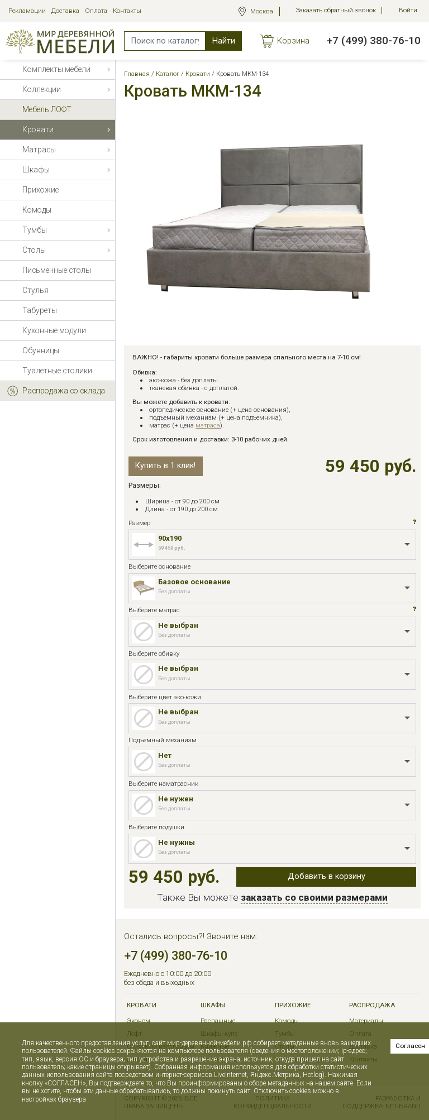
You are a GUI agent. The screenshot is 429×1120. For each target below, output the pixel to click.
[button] (414, 522)
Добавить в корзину (326, 876)
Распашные (218, 1021)
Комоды (287, 1021)
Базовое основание (194, 582)
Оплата (96, 11)
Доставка (65, 11)
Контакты (127, 11)
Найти (223, 41)
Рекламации (27, 11)
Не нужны (176, 842)
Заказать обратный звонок (336, 10)
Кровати (141, 1005)
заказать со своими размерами (314, 897)
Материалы (366, 1021)
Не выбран (178, 625)
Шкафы (213, 1005)
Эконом (138, 1021)
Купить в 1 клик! (165, 465)
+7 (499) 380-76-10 (374, 40)
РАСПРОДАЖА (372, 1005)
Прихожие (293, 1005)
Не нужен (175, 799)
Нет (164, 755)
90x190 (170, 538)
